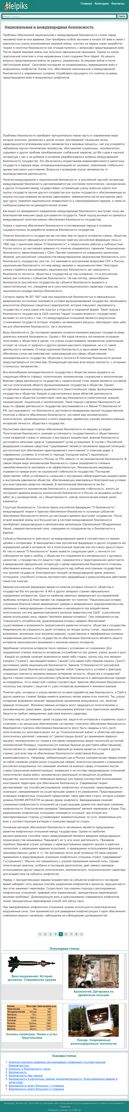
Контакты (118, 3)
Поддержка (65, 1106)
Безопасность (18, 1072)
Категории (102, 3)
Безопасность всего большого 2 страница (36, 1089)
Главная (86, 3)
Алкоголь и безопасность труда (29, 1068)
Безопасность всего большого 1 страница (36, 1085)
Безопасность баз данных (26, 1075)
